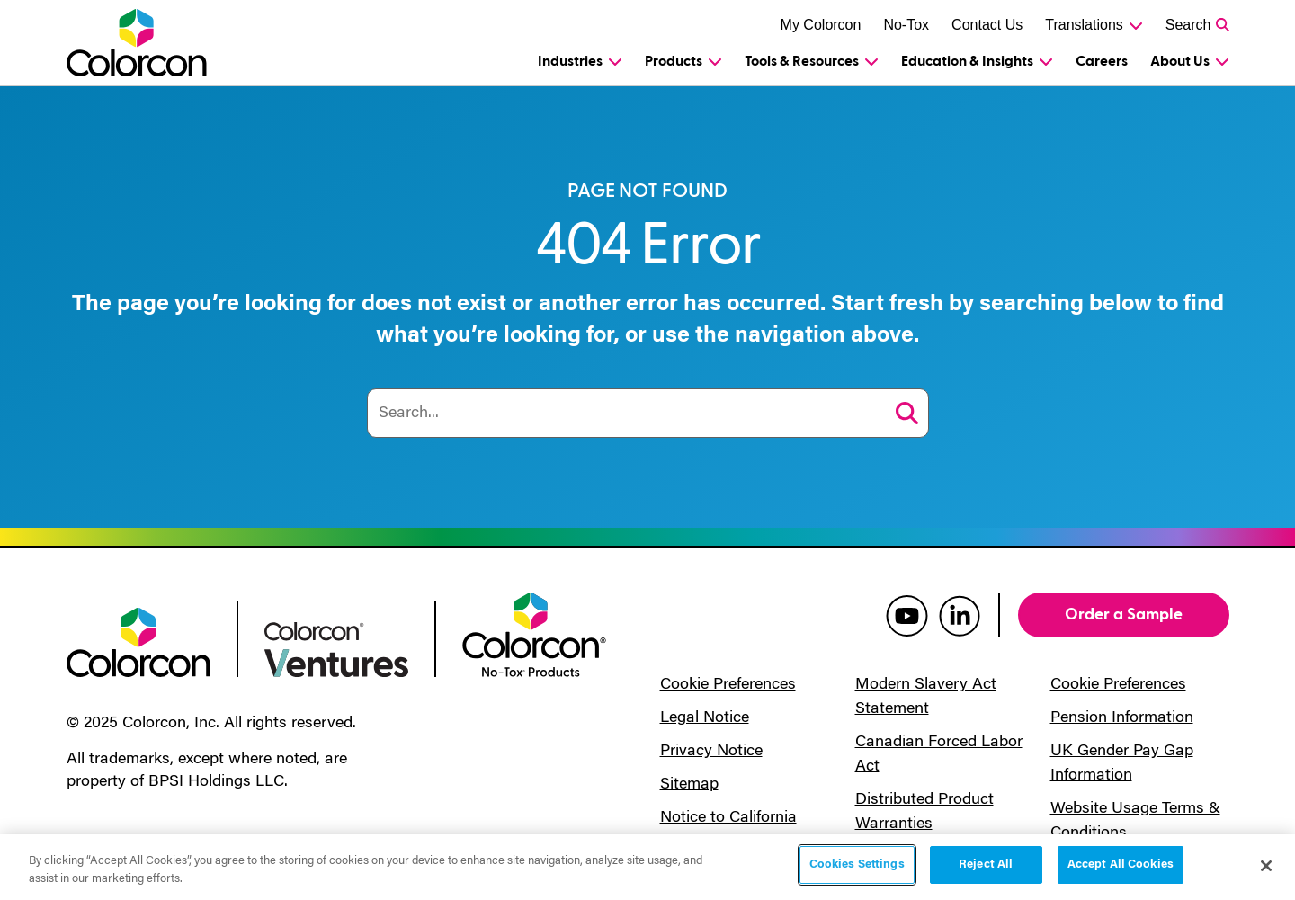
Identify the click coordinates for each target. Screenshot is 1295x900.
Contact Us (987, 24)
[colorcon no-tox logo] (534, 633)
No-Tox (906, 24)
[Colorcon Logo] (153, 42)
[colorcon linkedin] (959, 615)
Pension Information (1121, 718)
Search (1188, 24)
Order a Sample (1124, 614)
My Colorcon (821, 24)
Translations (1084, 24)
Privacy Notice (711, 752)
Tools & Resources (802, 61)
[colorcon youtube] (907, 615)
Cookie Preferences (728, 685)
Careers (1102, 61)
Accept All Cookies (1120, 865)
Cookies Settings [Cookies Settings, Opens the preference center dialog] (857, 865)
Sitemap (689, 785)
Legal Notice (704, 718)
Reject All (986, 865)
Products (673, 61)
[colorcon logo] (138, 641)
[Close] (1266, 866)
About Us (1180, 61)
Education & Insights (967, 61)
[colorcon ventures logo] (336, 648)
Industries (570, 61)
